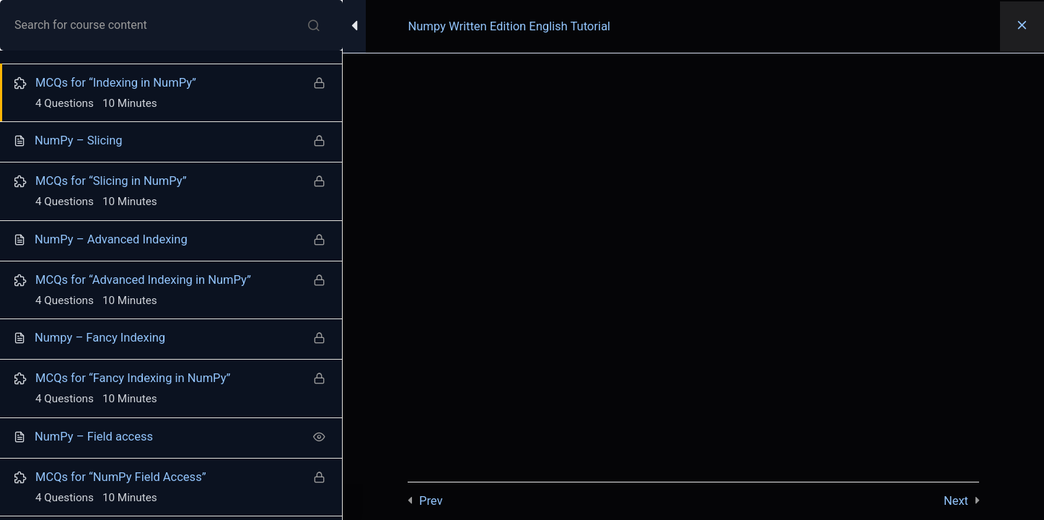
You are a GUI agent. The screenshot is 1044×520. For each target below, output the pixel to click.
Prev (430, 501)
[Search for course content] (314, 25)
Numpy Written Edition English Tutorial (509, 26)
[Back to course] (1022, 26)
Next (956, 501)
